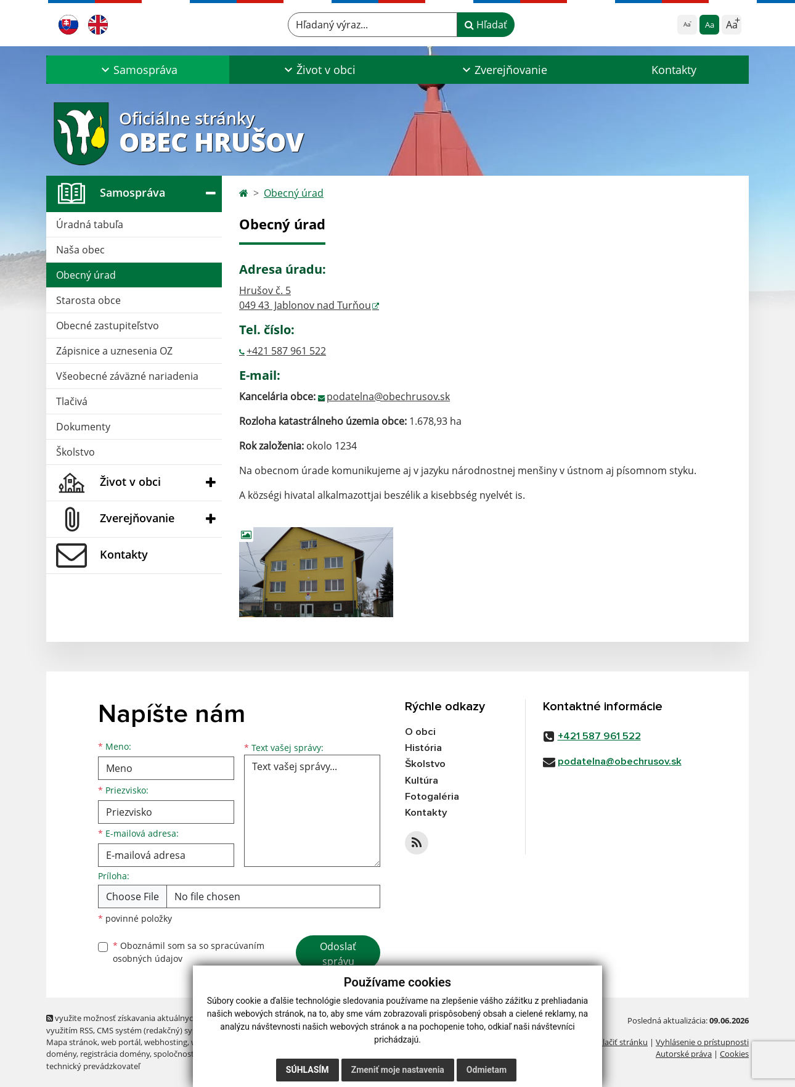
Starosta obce (88, 300)
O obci (420, 732)
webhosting (165, 1042)
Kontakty (673, 69)
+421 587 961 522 (286, 351)
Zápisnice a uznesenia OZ (114, 351)
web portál (121, 1042)
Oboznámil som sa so (188, 952)
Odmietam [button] (487, 1070)
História (423, 748)
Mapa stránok (71, 1042)
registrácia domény (115, 1053)
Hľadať (486, 24)
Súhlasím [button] (307, 1070)
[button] (137, 69)
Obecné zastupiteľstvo (107, 325)
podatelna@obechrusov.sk (388, 396)
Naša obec (80, 249)
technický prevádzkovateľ (93, 1066)
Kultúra (421, 781)
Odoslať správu (338, 954)
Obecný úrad (86, 275)
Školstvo (75, 452)
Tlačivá (72, 401)
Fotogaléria (432, 797)
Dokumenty (83, 426)
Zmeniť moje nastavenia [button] (397, 1070)
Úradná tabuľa (89, 224)
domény (61, 1053)
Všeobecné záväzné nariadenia (127, 376)
